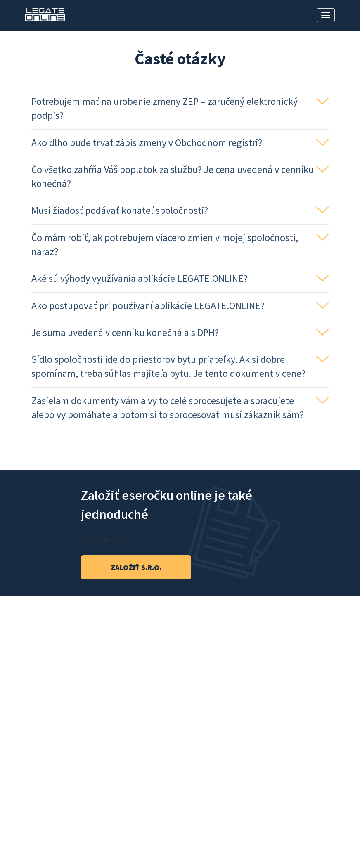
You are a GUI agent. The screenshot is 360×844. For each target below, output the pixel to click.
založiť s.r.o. (136, 567)
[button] (180, 109)
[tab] (180, 109)
